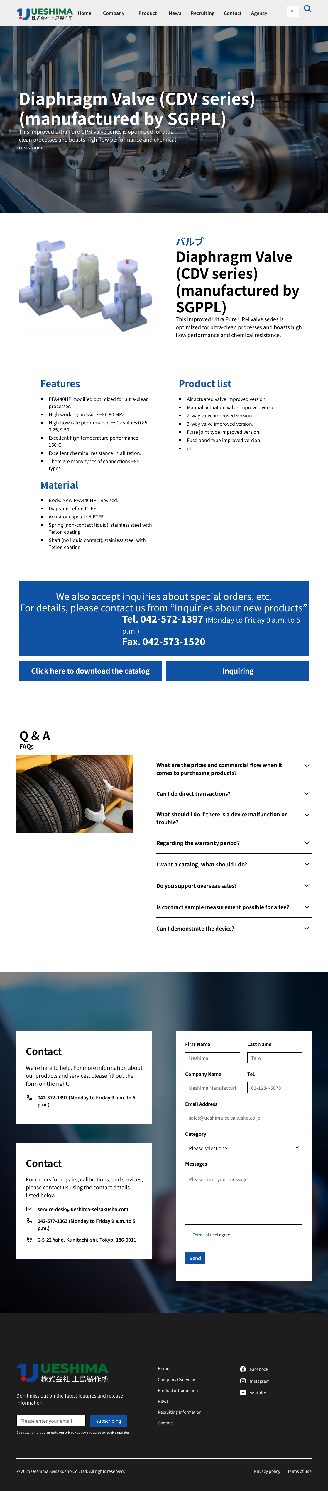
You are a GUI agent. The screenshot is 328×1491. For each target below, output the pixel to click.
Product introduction (178, 1390)
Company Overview (176, 1379)
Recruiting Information (180, 1412)
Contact (233, 12)
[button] (113, 13)
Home (84, 12)
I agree (211, 1234)
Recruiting (202, 12)
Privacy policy (267, 1471)
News (175, 12)
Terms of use (299, 1471)
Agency (259, 12)
